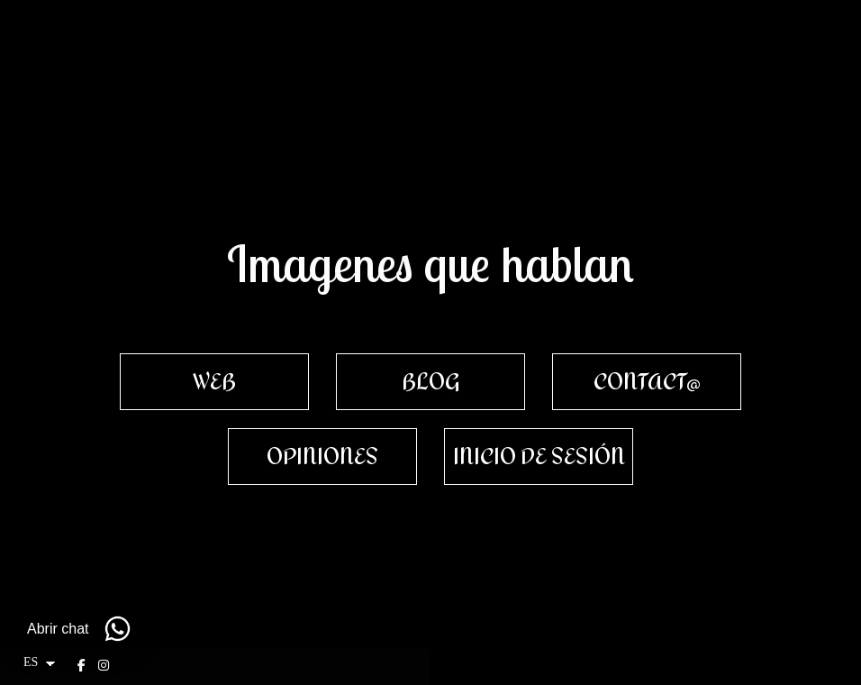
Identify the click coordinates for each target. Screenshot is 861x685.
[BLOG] (430, 381)
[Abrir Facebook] (83, 665)
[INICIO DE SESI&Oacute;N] (538, 456)
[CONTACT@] (646, 381)
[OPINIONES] (322, 456)
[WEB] (214, 381)
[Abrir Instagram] (106, 665)
